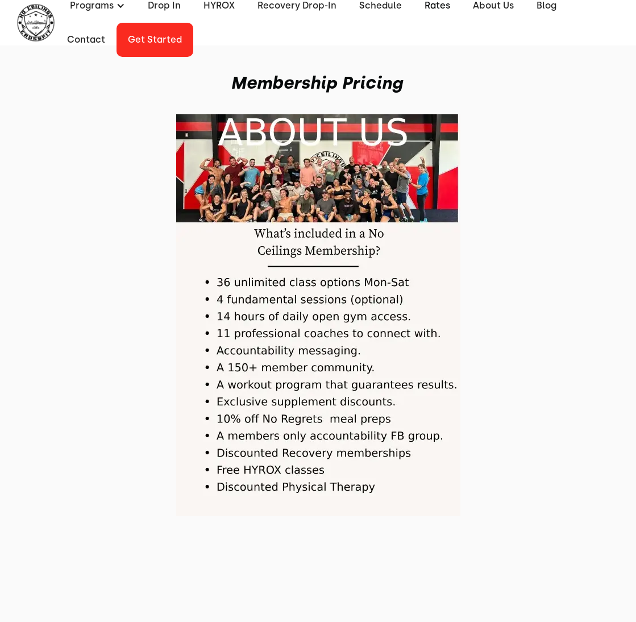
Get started (155, 39)
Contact (86, 39)
